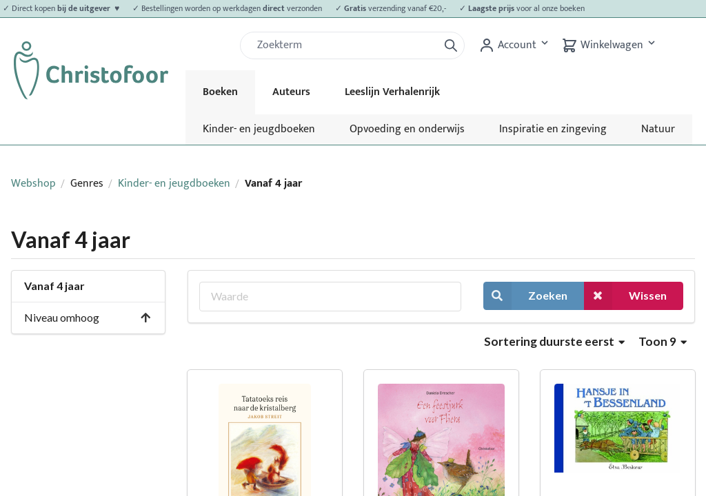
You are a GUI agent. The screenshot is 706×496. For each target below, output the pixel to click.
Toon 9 (662, 341)
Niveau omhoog (88, 317)
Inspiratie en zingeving (553, 129)
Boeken (220, 92)
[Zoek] (345, 45)
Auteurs (291, 92)
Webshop (33, 183)
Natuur (658, 129)
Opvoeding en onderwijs (407, 129)
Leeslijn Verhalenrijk (392, 92)
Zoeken (525, 296)
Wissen (625, 296)
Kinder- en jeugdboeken (259, 129)
